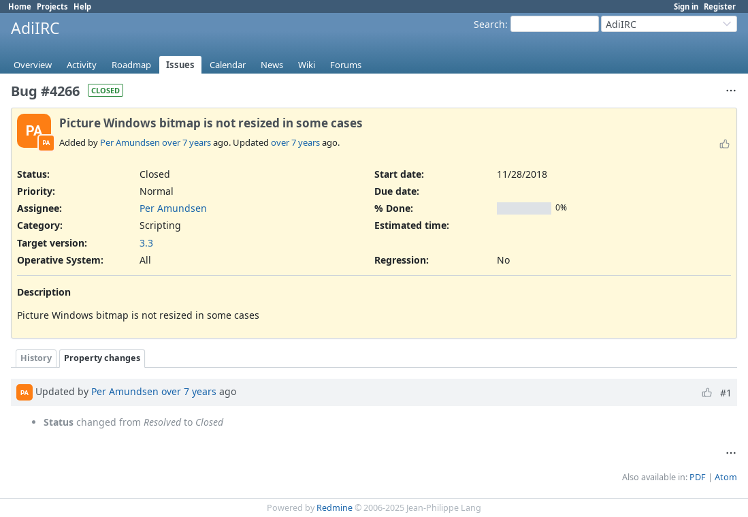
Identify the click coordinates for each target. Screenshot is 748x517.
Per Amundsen (130, 142)
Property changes (102, 358)
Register (720, 6)
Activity (82, 65)
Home (19, 6)
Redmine (334, 508)
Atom (726, 477)
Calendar (228, 65)
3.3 (146, 242)
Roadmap (131, 65)
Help (82, 6)
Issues (180, 65)
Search (489, 24)
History (36, 358)
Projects (52, 6)
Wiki (306, 65)
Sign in (686, 6)
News (272, 65)
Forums (345, 65)
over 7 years (186, 142)
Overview (33, 65)
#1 (726, 392)
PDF (697, 477)
